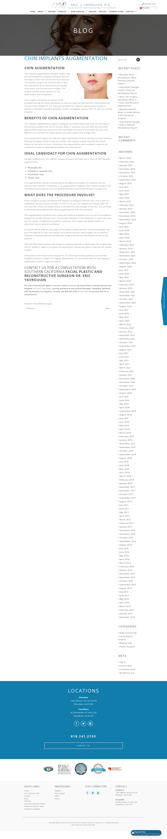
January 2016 (125, 570)
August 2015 (125, 588)
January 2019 (125, 440)
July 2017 (123, 505)
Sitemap (27, 801)
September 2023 (127, 263)
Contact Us (83, 745)
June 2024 (124, 230)
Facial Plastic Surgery (42, 304)
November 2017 (127, 490)
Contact (130, 11)
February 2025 (126, 205)
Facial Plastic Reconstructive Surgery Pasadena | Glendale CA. (82, 823)
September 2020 (127, 389)
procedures (71, 285)
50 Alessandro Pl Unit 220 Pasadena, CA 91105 (83, 712)
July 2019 (123, 418)
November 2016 (127, 534)
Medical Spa (125, 643)
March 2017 (125, 519)
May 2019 (124, 425)
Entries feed (125, 665)
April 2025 (124, 198)
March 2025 (125, 201)
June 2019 (124, 422)
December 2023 (127, 252)
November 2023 (127, 255)
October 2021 (126, 342)
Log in (122, 662)
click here (84, 291)
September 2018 (127, 454)
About (41, 11)
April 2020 (124, 407)
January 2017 (125, 526)
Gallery (93, 11)
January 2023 (125, 288)
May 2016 (124, 555)
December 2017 (127, 487)
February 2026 (126, 161)
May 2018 (124, 469)
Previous (29, 308)
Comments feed (127, 669)
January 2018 (125, 483)
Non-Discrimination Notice (34, 804)
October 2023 (126, 259)
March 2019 (125, 433)
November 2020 (127, 382)
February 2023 (126, 284)
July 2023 (123, 270)
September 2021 (127, 346)
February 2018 (126, 480)
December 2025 (127, 169)
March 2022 (125, 324)
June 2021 (124, 357)
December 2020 (127, 378)
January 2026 (125, 165)
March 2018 (125, 476)
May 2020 (124, 404)
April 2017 (124, 516)
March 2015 (125, 606)
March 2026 (125, 158)
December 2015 (127, 573)
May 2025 (124, 194)
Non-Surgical (78, 11)
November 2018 (127, 447)
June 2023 (124, 273)
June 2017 (124, 508)
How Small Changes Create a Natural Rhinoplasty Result (128, 90)
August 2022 (125, 306)
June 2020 (124, 400)
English (144, 8)
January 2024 (125, 248)
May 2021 (124, 360)
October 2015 (126, 581)
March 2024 (125, 241)
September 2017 (127, 498)
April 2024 (124, 237)
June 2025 (124, 190)
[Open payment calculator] (146, 833)
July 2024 (123, 226)
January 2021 (125, 375)
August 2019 (125, 414)
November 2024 (127, 216)
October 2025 (126, 176)
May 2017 (124, 512)
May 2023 (124, 277)
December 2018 (127, 443)
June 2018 (124, 465)
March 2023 (125, 281)
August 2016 (125, 545)
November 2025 (127, 172)
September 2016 (127, 541)
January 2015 (125, 613)
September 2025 (127, 179)
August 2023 (125, 266)
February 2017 (126, 523)
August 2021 (125, 349)
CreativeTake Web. (88, 825)
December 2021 (127, 335)
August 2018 (125, 458)
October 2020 (126, 386)
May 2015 (124, 599)
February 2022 (126, 328)
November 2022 (127, 295)
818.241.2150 (150, 4)
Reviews (52, 11)
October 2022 (126, 299)
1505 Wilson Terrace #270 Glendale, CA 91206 (83, 700)
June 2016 (124, 552)
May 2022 (124, 317)
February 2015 (126, 610)
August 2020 (125, 393)
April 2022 (124, 320)
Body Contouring (128, 632)
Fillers (57, 796)
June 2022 (124, 313)
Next (109, 308)
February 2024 (126, 245)
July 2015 (123, 592)
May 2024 (124, 234)
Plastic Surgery (127, 646)
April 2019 (124, 429)
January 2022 (125, 331)
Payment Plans (116, 11)
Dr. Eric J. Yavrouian (42, 288)
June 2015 (124, 595)
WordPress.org (126, 673)
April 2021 (124, 364)
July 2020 (123, 396)
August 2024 (125, 223)
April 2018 (124, 472)
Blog (26, 799)
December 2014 (127, 617)
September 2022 (127, 302)
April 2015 (124, 602)
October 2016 (126, 537)
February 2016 (126, 566)
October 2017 (126, 494)
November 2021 (127, 339)
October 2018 (126, 451)
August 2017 (125, 501)
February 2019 (126, 436)
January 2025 (125, 208)
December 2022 (127, 292)
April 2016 (124, 559)
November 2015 (127, 577)
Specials (103, 11)
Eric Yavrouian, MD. (32, 793)
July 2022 (123, 310)
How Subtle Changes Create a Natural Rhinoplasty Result (129, 125)
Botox (57, 799)
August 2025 (125, 183)
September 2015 (127, 584)
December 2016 (127, 530)
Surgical (62, 11)
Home (32, 11)
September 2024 (127, 219)
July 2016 (123, 548)
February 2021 (126, 371)
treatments (57, 285)
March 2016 (125, 563)
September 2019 (127, 411)
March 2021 (125, 367)
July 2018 (123, 461)
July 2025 (123, 187)
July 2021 (123, 353)
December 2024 (127, 212)
